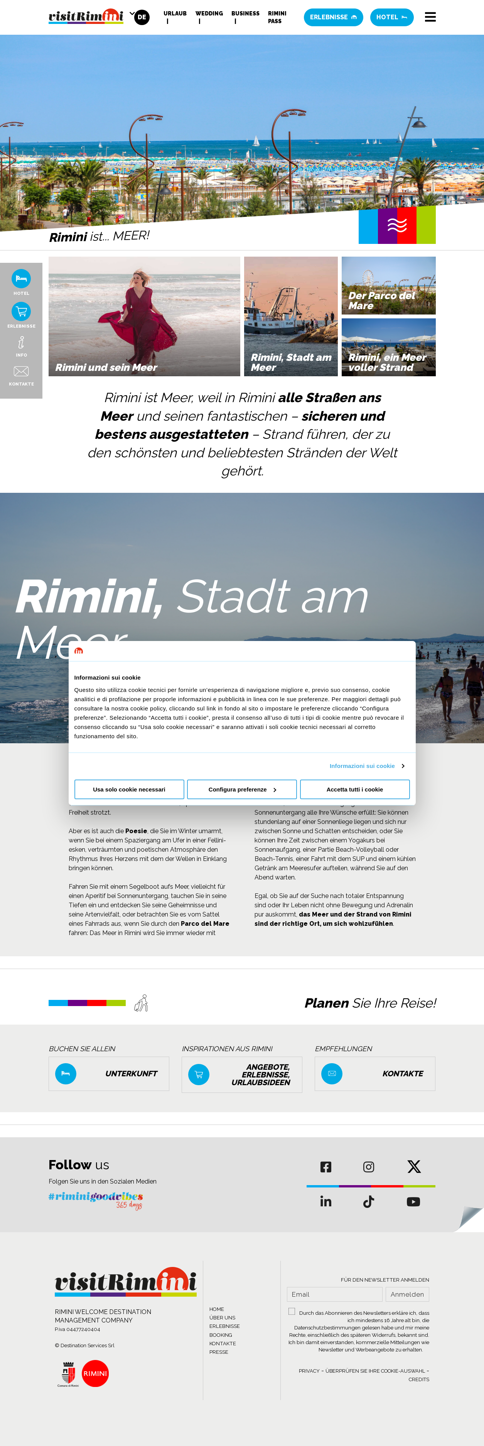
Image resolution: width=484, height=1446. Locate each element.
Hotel (392, 17)
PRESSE (218, 1352)
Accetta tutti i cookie (355, 789)
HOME (216, 1309)
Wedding (209, 13)
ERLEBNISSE (224, 1326)
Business (245, 13)
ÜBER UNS (222, 1318)
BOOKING (220, 1335)
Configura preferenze (242, 789)
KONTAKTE (222, 1343)
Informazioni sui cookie (362, 766)
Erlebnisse (333, 17)
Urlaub (175, 13)
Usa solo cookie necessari (129, 789)
